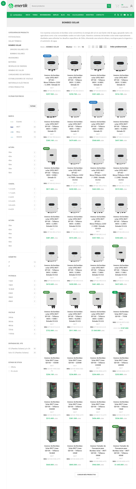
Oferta (13, 367)
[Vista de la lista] (89, 46)
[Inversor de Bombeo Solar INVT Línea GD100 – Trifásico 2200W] (98, 346)
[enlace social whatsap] (131, 15)
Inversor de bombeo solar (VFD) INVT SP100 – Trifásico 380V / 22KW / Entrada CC (51, 173)
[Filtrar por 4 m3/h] (20, 209)
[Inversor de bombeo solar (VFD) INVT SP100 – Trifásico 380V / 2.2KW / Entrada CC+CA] (121, 204)
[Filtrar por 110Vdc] (20, 334)
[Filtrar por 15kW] (20, 285)
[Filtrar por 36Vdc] (20, 321)
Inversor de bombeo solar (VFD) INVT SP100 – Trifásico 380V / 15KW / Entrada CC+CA (51, 316)
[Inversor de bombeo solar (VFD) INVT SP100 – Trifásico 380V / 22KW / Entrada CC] (52, 156)
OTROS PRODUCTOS (16, 87)
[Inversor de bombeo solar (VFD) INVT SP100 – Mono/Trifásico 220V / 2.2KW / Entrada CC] (52, 63)
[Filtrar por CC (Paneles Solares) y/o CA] (20, 348)
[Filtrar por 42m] (20, 156)
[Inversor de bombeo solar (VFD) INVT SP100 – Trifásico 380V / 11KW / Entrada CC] (75, 109)
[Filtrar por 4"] (20, 266)
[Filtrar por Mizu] (20, 132)
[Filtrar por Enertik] (20, 122)
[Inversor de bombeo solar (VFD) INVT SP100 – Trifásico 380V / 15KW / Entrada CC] (98, 109)
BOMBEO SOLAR (14, 45)
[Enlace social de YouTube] (124, 15)
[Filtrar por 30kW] (20, 297)
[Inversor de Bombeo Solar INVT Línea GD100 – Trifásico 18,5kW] (52, 434)
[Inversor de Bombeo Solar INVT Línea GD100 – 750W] (121, 300)
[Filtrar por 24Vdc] (20, 317)
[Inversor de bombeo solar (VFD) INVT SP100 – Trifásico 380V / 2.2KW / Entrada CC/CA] (52, 204)
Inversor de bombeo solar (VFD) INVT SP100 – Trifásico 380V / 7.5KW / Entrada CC (51, 126)
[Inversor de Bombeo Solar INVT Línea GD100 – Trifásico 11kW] (98, 390)
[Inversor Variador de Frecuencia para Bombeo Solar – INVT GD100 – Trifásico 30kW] (98, 434)
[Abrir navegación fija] (16, 15)
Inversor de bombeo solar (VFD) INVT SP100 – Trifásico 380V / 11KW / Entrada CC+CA (121, 270)
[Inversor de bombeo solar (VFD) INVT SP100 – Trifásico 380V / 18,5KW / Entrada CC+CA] (75, 300)
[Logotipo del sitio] (18, 6)
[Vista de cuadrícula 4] (101, 46)
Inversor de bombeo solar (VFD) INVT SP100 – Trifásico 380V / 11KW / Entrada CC (75, 126)
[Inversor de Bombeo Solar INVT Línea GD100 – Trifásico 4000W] (121, 346)
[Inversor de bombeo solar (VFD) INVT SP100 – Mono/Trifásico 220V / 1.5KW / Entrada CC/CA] (98, 156)
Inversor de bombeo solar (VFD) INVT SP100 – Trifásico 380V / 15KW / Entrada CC (98, 126)
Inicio (42, 47)
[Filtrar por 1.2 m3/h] (20, 189)
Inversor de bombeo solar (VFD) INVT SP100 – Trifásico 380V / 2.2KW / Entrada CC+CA (121, 221)
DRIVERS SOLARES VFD (19, 49)
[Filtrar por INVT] (20, 127)
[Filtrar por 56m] (20, 172)
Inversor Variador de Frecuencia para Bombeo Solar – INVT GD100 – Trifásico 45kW (121, 450)
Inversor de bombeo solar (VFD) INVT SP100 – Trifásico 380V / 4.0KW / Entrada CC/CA (75, 221)
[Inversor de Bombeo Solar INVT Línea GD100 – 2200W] (75, 346)
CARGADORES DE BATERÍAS (19, 75)
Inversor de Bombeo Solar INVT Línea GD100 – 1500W (52, 360)
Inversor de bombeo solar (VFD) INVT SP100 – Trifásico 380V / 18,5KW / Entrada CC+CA (75, 316)
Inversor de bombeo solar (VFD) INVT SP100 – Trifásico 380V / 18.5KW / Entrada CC (121, 126)
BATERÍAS (12, 62)
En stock (14, 371)
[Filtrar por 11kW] (20, 281)
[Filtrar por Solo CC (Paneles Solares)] (20, 352)
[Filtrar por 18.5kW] (20, 289)
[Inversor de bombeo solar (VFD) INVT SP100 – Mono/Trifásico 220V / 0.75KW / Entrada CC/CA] (75, 156)
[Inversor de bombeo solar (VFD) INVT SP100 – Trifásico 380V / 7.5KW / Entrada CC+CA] (98, 253)
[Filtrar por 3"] (20, 262)
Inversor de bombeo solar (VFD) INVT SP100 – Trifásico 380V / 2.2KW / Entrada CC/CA (51, 221)
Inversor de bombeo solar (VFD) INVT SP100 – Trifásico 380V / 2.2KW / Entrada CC (75, 80)
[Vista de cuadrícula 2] (93, 46)
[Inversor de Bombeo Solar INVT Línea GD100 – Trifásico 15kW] (121, 390)
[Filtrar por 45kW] (20, 301)
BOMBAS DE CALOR (16, 70)
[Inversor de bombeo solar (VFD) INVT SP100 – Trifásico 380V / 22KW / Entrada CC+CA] (98, 300)
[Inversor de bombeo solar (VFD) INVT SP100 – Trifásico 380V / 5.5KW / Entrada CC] (121, 63)
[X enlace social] (118, 15)
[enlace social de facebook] (115, 15)
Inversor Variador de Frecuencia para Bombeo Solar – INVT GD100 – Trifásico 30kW (98, 450)
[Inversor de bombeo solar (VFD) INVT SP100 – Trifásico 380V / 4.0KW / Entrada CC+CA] (52, 253)
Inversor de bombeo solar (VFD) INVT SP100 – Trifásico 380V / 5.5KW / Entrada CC (121, 80)
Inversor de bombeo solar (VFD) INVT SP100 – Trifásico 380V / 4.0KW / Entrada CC (98, 80)
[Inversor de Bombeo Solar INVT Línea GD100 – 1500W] (52, 346)
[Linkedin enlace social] (127, 15)
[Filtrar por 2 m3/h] (20, 197)
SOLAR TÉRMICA (14, 41)
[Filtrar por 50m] (20, 164)
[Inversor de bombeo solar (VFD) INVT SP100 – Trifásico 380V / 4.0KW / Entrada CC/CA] (75, 204)
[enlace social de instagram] (121, 15)
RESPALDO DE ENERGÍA (17, 66)
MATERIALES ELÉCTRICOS (18, 83)
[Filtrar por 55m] (20, 168)
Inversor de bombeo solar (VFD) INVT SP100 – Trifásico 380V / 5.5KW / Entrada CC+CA (75, 270)
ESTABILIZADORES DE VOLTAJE (20, 79)
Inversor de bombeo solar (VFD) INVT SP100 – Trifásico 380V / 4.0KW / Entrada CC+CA (51, 270)
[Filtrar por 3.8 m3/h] (20, 205)
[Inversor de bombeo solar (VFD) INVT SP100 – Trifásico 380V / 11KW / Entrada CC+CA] (121, 253)
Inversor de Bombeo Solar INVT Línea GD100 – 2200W (75, 360)
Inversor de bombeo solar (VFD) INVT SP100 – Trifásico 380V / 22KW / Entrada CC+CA (98, 316)
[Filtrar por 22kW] (20, 293)
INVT (52, 88)
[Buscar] (71, 6)
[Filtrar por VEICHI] (20, 137)
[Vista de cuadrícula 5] (105, 46)
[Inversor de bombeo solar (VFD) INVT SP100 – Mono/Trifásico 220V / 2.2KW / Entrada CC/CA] (121, 156)
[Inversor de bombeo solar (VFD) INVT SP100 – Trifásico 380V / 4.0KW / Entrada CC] (98, 63)
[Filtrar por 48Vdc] (20, 325)
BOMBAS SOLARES (17, 54)
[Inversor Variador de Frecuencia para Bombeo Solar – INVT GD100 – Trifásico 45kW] (121, 434)
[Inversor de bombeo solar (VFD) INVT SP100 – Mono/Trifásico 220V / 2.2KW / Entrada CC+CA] (98, 204)
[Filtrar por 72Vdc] (20, 329)
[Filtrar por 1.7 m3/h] (20, 193)
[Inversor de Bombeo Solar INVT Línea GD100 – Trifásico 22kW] (75, 434)
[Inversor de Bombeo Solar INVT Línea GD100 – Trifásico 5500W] (52, 390)
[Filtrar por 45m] (20, 160)
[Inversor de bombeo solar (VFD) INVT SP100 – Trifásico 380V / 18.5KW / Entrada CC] (121, 109)
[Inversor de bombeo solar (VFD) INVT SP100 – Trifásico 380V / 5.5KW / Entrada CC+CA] (75, 253)
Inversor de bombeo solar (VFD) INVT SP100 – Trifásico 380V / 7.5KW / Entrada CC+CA (98, 270)
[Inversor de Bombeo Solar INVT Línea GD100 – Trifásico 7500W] (75, 390)
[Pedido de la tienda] (121, 47)
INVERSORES (13, 58)
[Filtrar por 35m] (20, 152)
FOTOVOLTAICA (14, 37)
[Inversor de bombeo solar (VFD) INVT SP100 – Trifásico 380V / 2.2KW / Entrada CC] (75, 63)
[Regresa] (59, 22)
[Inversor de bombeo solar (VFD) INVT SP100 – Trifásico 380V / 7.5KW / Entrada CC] (52, 109)
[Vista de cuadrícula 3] (97, 46)
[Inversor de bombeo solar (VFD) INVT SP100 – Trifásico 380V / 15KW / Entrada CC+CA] (52, 300)
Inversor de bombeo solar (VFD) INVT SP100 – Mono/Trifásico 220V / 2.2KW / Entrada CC (52, 80)
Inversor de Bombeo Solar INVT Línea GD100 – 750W (121, 314)
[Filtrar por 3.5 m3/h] (20, 201)
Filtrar (32, 106)
